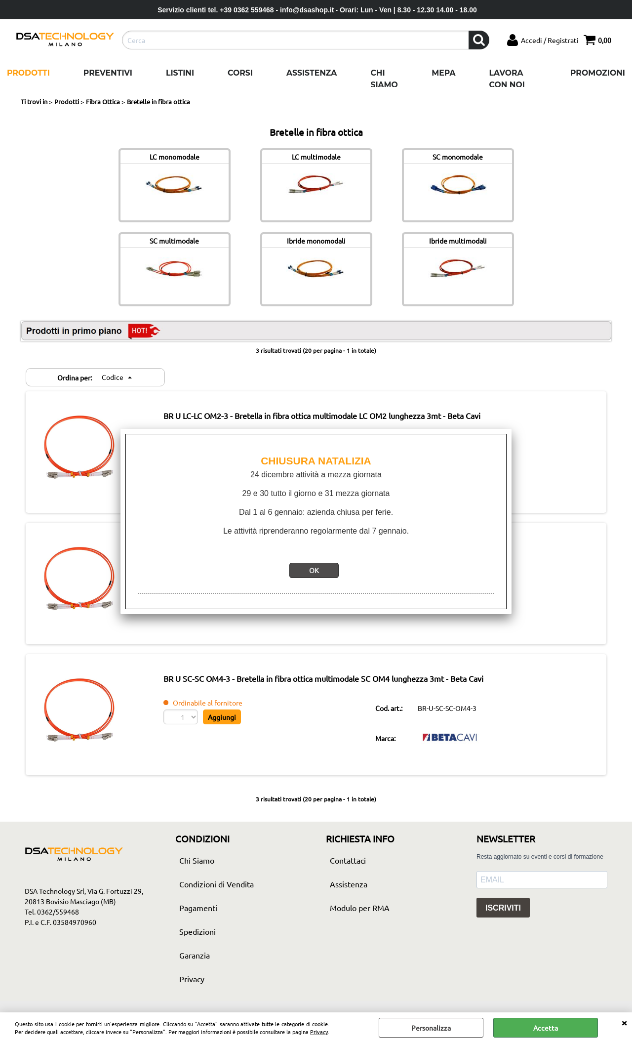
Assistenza (311, 73)
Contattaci (348, 864)
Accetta (545, 1027)
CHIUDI (624, 1022)
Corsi (240, 73)
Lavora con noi (507, 78)
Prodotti (28, 73)
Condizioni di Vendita (216, 887)
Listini (180, 73)
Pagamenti (198, 911)
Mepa (443, 73)
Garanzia (194, 958)
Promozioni (597, 73)
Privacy (319, 1032)
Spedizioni (197, 935)
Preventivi (107, 73)
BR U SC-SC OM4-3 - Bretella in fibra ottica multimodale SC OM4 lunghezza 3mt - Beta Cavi (329, 681)
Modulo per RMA (360, 911)
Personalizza (431, 1027)
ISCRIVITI (503, 911)
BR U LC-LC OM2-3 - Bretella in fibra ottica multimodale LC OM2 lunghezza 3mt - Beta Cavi (327, 416)
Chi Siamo (383, 78)
